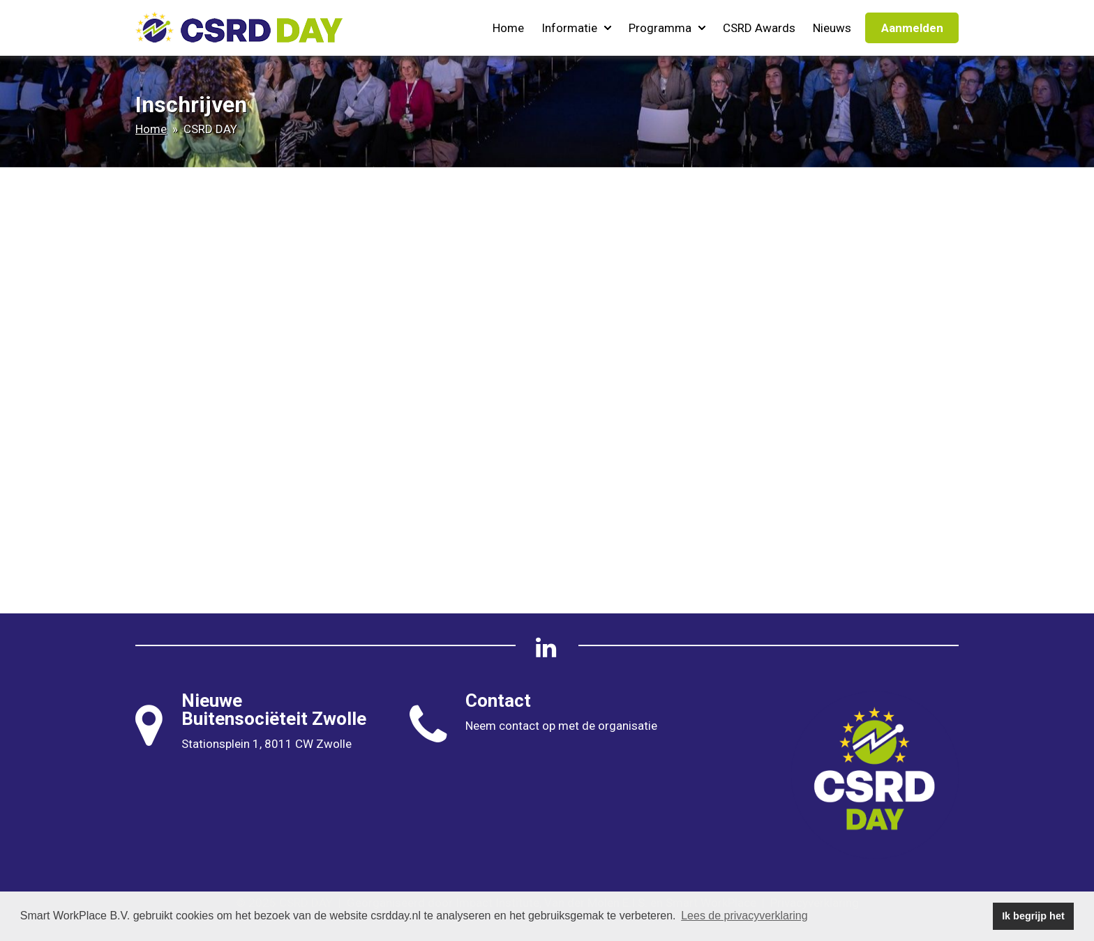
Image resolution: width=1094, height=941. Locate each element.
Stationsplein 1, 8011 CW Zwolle (266, 744)
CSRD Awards (759, 28)
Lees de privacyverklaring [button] (744, 915)
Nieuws (832, 28)
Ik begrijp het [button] (1033, 915)
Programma (667, 28)
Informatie (576, 28)
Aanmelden (912, 28)
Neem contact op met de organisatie (561, 726)
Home (508, 28)
